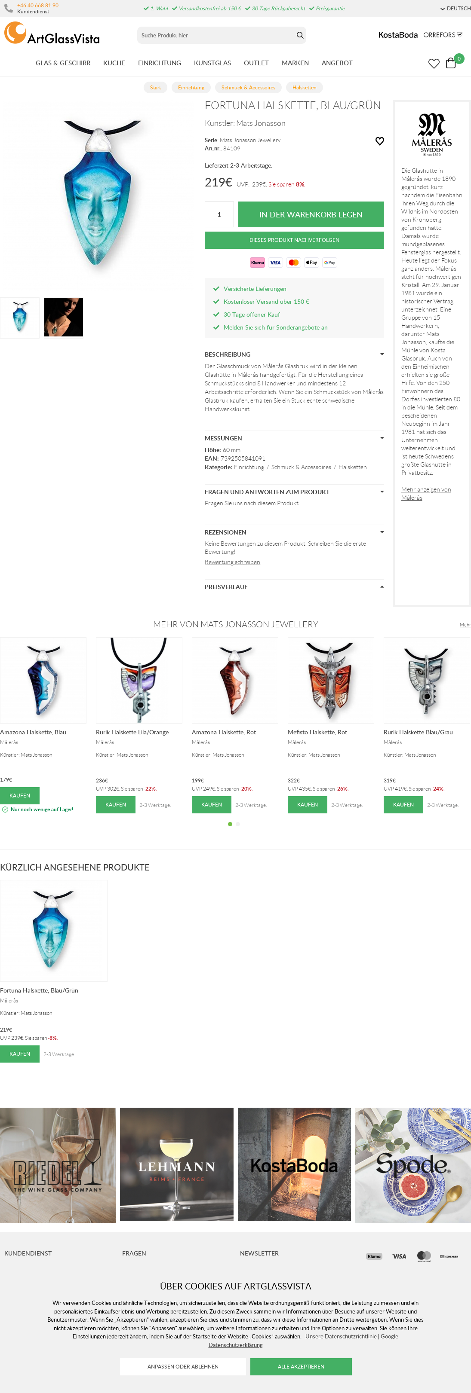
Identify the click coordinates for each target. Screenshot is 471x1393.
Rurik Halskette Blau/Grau (418, 732)
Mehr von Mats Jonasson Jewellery (235, 624)
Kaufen (19, 795)
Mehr (465, 624)
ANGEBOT (337, 62)
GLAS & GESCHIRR (63, 62)
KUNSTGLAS (212, 62)
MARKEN (295, 62)
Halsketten (353, 467)
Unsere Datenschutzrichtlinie (341, 1336)
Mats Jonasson (261, 123)
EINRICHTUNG (159, 62)
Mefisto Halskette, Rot (317, 732)
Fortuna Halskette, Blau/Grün (39, 990)
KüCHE (114, 62)
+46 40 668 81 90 (37, 5)
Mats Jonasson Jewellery (250, 140)
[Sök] (215, 35)
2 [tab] (238, 830)
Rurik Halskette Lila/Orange (132, 732)
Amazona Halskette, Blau (33, 732)
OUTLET (256, 62)
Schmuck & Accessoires (301, 467)
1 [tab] (230, 830)
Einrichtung (249, 467)
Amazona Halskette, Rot (224, 732)
